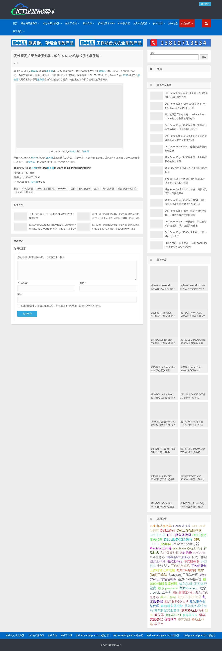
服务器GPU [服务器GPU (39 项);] (173, 615)
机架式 (29, 192)
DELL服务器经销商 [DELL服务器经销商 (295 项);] (178, 539)
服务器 (49, 71)
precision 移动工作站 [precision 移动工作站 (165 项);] (187, 548)
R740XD (73, 151)
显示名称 (22, 283)
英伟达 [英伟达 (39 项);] (158, 624)
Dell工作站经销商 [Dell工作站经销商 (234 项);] (189, 530)
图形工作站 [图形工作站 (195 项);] (158, 561)
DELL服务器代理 (46, 188)
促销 (73, 188)
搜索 (152, 53)
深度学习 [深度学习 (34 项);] (171, 619)
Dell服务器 (27, 188)
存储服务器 (85, 188)
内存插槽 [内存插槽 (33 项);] (186, 552)
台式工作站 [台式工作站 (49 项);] (199, 557)
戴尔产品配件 (140, 23)
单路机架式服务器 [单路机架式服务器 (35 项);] (178, 557)
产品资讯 (185, 23)
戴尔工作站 (71, 23)
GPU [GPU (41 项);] (197, 539)
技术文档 (158, 23)
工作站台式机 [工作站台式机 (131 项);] (180, 566)
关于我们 (17, 31)
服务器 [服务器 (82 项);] (159, 615)
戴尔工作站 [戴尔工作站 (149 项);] (168, 597)
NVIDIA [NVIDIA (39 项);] (166, 544)
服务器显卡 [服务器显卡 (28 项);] (189, 615)
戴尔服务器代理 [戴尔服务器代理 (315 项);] (176, 601)
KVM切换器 (124, 23)
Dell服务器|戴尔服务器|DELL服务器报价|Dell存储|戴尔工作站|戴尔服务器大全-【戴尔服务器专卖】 (33, 9)
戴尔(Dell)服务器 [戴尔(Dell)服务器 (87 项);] (189, 579)
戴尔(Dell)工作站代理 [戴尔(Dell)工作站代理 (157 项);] (183, 575)
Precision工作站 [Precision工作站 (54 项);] (160, 548)
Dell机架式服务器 (15, 635)
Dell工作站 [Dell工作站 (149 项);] (167, 530)
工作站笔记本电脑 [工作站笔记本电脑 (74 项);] (162, 570)
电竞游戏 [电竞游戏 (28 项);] (184, 619)
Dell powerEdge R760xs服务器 (200, 635)
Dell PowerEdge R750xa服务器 (92, 635)
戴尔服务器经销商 (127, 188)
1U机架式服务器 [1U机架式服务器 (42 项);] (161, 526)
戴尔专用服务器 (51, 23)
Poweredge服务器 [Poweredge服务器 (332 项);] (186, 544)
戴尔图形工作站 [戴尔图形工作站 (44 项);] (183, 592)
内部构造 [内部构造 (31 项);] (199, 552)
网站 (19, 294)
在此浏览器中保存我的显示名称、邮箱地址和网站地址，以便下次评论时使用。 (61, 305)
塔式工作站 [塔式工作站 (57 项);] (174, 561)
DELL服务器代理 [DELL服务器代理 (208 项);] (179, 535)
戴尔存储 (87, 23)
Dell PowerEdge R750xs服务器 (163, 635)
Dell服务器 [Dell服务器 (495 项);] (157, 535)
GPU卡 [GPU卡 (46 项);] (154, 544)
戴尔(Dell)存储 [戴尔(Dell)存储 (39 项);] (186, 570)
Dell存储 (52, 635)
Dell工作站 (66, 635)
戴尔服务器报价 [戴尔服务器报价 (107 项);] (172, 606)
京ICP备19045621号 (111, 644)
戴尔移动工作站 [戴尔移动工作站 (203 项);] (192, 610)
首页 (15, 23)
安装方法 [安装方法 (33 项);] (163, 566)
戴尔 (96, 188)
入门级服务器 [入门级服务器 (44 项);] (169, 552)
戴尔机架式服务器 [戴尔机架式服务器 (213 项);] (167, 610)
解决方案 (173, 23)
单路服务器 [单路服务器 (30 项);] (157, 557)
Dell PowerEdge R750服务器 (128, 635)
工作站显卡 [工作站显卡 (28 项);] (198, 566)
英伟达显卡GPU (106, 23)
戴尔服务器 (108, 188)
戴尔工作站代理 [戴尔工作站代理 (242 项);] (189, 597)
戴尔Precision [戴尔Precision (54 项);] (189, 588)
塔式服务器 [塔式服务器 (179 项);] (191, 561)
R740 (34, 71)
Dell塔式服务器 (36, 635)
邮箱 (82, 283)
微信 (205, 4)
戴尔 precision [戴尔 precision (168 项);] (168, 588)
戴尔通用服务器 (29, 23)
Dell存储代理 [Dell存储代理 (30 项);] (181, 526)
